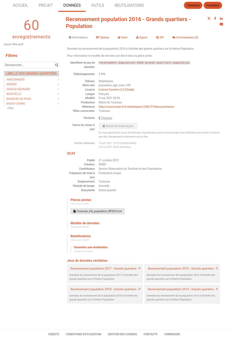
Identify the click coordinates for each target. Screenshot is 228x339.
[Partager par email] (221, 24)
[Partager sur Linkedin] (221, 18)
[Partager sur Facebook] (215, 18)
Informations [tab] (78, 37)
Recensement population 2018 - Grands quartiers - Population (111, 289)
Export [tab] (141, 37)
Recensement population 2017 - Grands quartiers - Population (111, 268)
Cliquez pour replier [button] (79, 203)
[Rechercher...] (31, 65)
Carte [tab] (122, 37)
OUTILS (97, 5)
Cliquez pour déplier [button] (79, 227)
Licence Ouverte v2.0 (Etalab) (116, 89)
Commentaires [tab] (185, 37)
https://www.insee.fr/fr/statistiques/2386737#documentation (136, 106)
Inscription (212, 5)
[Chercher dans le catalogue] (56, 65)
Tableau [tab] (102, 37)
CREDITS (53, 334)
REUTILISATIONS (129, 5)
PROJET (46, 5)
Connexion (193, 5)
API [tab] (160, 37)
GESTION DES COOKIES (122, 334)
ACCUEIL (20, 5)
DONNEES (72, 5)
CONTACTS (151, 334)
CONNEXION (172, 334)
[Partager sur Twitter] (209, 18)
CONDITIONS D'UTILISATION (83, 334)
